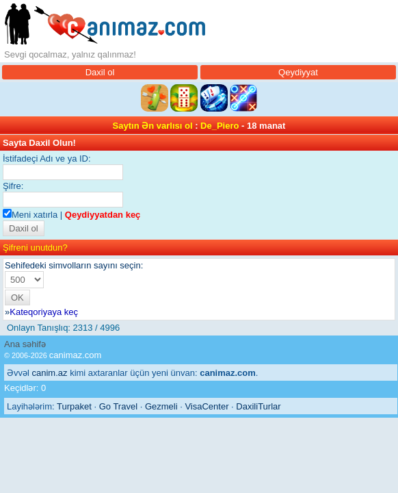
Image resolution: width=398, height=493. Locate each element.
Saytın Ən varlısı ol (153, 126)
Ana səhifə (25, 344)
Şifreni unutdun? (35, 247)
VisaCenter (206, 406)
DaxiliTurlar (258, 406)
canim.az (50, 373)
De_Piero (219, 126)
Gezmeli (161, 406)
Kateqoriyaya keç (44, 312)
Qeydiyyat (298, 72)
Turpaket (74, 406)
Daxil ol (100, 72)
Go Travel (118, 406)
